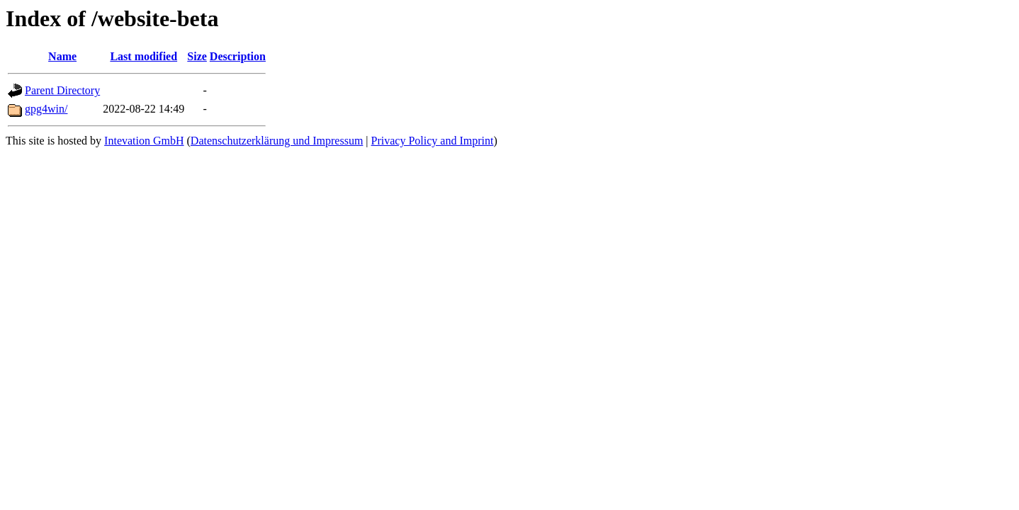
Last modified (143, 56)
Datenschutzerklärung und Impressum (277, 141)
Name (62, 56)
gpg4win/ (46, 109)
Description (238, 56)
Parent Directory (62, 90)
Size (197, 56)
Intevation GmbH (144, 141)
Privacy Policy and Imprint (432, 141)
